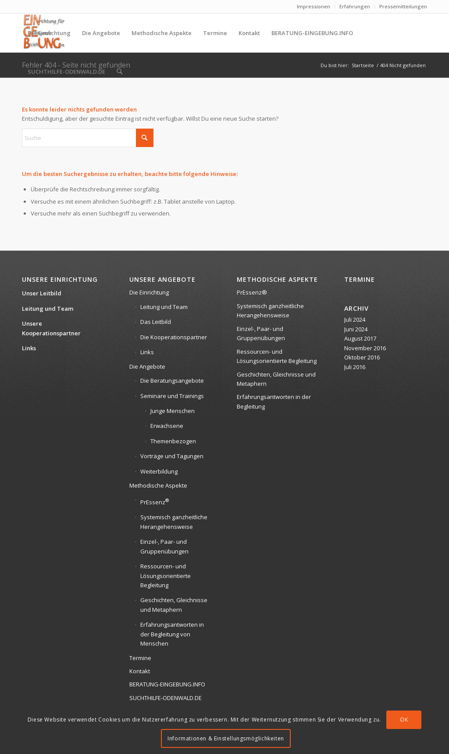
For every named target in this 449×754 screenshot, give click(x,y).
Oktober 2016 (362, 357)
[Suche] (119, 71)
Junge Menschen (172, 411)
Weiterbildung (159, 471)
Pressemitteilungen (403, 6)
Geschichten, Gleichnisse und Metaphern (173, 604)
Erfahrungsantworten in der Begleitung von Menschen (172, 634)
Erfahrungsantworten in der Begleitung (274, 401)
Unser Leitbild (41, 293)
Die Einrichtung (149, 292)
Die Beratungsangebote (172, 380)
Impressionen (313, 6)
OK (404, 719)
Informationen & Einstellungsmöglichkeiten (225, 738)
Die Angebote (147, 366)
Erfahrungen (354, 6)
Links (29, 348)
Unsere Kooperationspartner (51, 328)
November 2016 (365, 348)
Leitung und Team (47, 308)
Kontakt (139, 671)
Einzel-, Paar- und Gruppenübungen (164, 546)
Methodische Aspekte (158, 485)
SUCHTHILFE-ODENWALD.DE (165, 698)
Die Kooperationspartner (173, 337)
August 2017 (360, 338)
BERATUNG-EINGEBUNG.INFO (167, 684)
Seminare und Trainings (172, 396)
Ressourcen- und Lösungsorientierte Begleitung (165, 575)
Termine (140, 658)
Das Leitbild (155, 322)
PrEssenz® (252, 292)
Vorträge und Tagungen (171, 456)
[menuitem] (313, 6)
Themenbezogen (173, 441)
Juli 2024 (354, 319)
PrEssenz (154, 501)
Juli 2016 (354, 367)
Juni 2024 (355, 329)
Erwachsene (166, 426)
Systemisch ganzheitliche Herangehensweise (173, 521)
